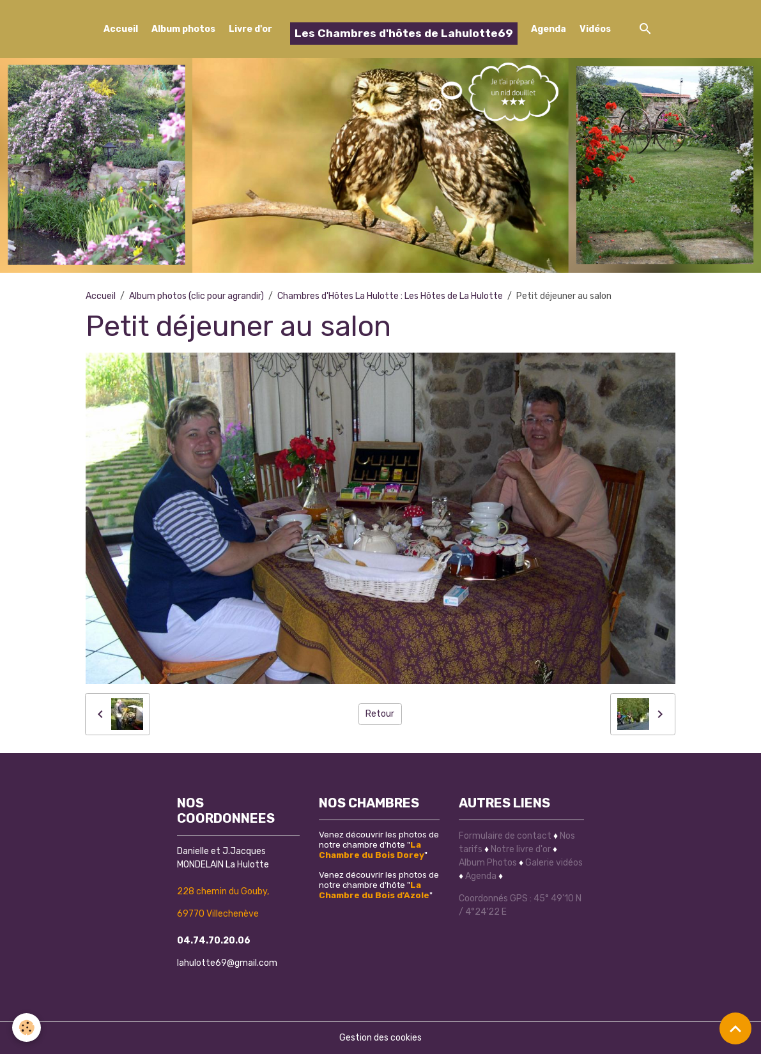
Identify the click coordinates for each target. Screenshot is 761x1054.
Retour (379, 713)
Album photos (183, 29)
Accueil (121, 29)
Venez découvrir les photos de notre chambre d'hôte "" (379, 844)
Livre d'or (250, 29)
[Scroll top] (735, 1028)
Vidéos (595, 29)
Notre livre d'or (522, 849)
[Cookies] (27, 1027)
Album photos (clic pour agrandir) (196, 296)
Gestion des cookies (380, 1037)
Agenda (548, 29)
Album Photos (488, 862)
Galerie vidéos (554, 862)
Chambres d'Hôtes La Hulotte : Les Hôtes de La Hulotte (390, 296)
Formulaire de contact (505, 835)
